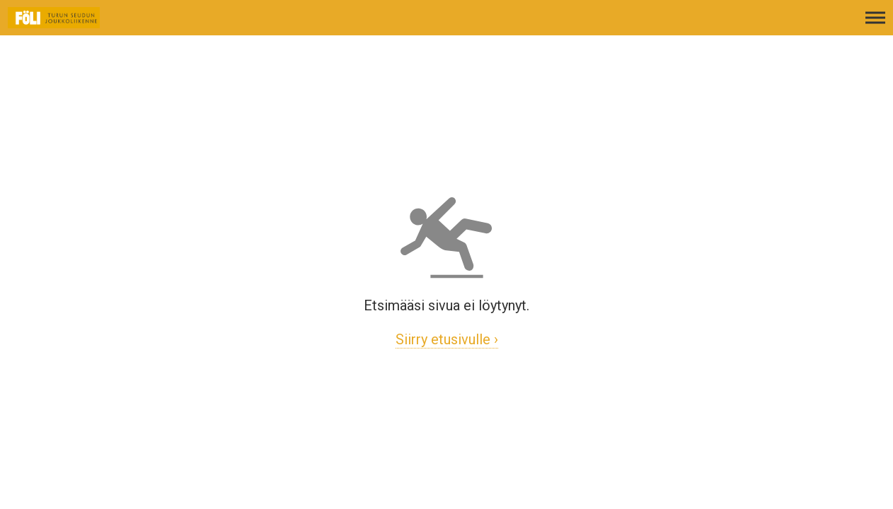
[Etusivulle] (81, 25)
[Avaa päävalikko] (875, 25)
